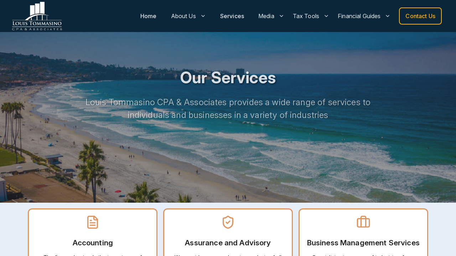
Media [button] (271, 16)
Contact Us (420, 16)
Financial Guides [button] (364, 16)
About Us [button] (188, 16)
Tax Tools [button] (311, 16)
